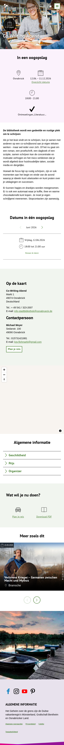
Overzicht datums (41, 82)
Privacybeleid (30, 724)
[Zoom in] (4, 369)
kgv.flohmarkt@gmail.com (27, 342)
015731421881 (19, 338)
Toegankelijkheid (11, 732)
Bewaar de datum (32, 253)
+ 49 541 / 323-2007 (22, 307)
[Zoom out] (4, 374)
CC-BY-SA (62, 573)
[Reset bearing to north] (4, 379)
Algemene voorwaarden (14, 724)
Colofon (41, 724)
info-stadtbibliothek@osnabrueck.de (33, 311)
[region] (32, 399)
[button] (14, 349)
